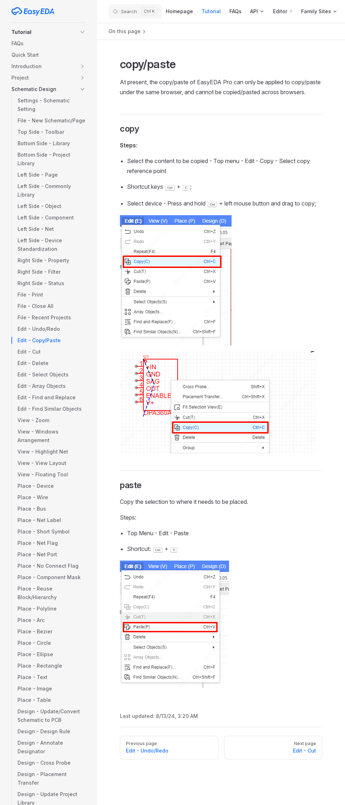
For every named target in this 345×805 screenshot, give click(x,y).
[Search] (135, 11)
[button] (48, 32)
